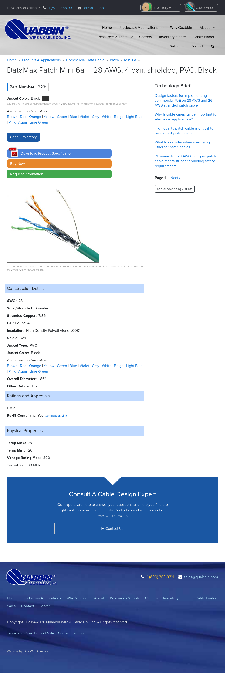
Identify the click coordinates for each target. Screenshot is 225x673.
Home (107, 27)
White (107, 116)
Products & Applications (138, 27)
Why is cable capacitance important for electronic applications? (186, 117)
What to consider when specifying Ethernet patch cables (182, 145)
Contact (197, 46)
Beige (119, 116)
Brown (12, 116)
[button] (212, 46)
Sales (174, 46)
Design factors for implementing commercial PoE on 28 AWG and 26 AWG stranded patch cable (183, 100)
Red (23, 116)
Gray (96, 116)
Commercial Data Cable (85, 60)
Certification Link (56, 415)
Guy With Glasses (36, 651)
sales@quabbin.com (98, 7)
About (205, 27)
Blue (74, 116)
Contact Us (67, 633)
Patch (114, 60)
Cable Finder (205, 7)
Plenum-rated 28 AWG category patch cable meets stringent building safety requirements (185, 161)
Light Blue (134, 116)
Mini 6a (130, 60)
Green (62, 116)
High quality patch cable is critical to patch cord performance (184, 131)
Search (45, 606)
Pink (13, 122)
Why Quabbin (181, 27)
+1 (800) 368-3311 (60, 7)
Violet (85, 116)
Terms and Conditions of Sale (30, 633)
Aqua (23, 122)
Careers (145, 36)
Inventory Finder (166, 7)
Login (84, 633)
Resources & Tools (112, 36)
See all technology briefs (174, 188)
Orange (35, 116)
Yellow (49, 116)
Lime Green (38, 122)
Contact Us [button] (114, 528)
